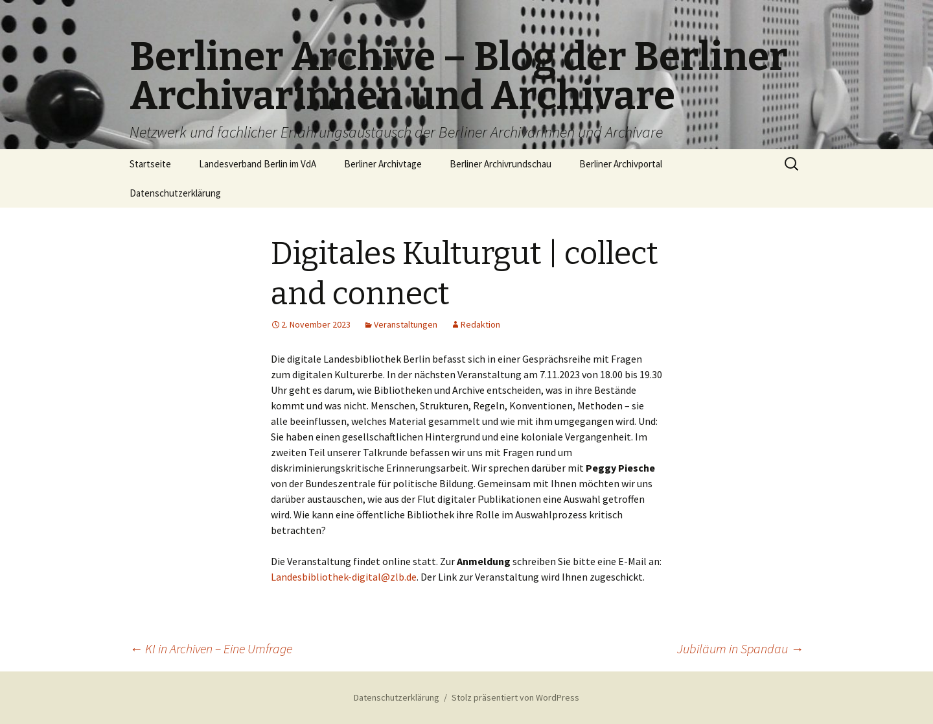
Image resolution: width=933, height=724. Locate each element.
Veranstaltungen (405, 324)
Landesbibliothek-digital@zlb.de (344, 576)
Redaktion (480, 324)
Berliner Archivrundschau (500, 164)
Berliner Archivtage (383, 164)
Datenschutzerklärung (175, 193)
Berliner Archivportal (620, 164)
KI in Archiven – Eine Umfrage (211, 648)
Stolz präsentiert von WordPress (515, 697)
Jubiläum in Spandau (740, 648)
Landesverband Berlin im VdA (257, 164)
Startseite (150, 164)
